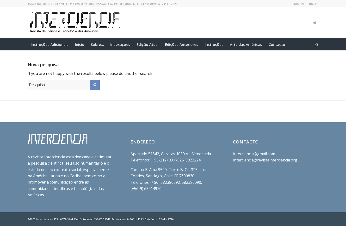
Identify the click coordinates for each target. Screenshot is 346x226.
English (313, 3)
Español (298, 3)
